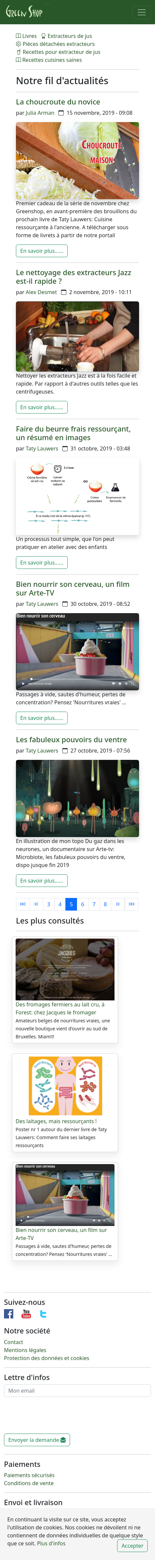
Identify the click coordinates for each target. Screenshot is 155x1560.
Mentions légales (25, 1350)
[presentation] (54, 1418)
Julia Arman (40, 112)
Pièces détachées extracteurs (55, 44)
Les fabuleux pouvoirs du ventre (71, 739)
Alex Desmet (41, 292)
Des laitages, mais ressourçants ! (56, 1121)
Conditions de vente (29, 1483)
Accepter (132, 1545)
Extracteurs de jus (66, 36)
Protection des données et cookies (46, 1358)
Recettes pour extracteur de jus (58, 52)
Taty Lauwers (42, 448)
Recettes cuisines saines (49, 60)
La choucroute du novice (58, 101)
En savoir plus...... (41, 251)
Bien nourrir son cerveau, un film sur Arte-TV (72, 588)
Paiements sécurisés (29, 1475)
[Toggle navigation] (141, 12)
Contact (13, 1342)
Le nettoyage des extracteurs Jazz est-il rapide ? (73, 276)
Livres (27, 36)
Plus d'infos (50, 1543)
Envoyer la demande (37, 1440)
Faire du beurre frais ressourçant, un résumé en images (73, 433)
